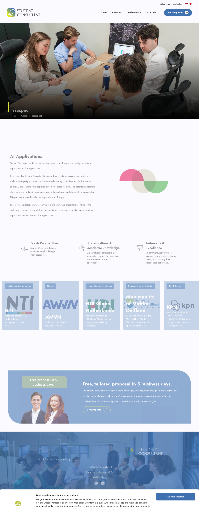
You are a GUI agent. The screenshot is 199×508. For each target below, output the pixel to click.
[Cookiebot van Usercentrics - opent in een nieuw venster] (18, 503)
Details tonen (149, 502)
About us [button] (117, 12)
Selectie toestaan (175, 478)
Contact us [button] (177, 4)
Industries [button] (134, 12)
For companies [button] (177, 12)
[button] (23, 12)
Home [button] (104, 12)
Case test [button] (151, 12)
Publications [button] (164, 4)
